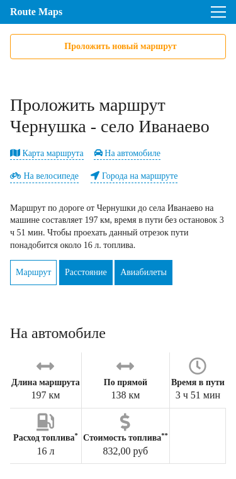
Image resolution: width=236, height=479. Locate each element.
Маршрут (33, 272)
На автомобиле (127, 153)
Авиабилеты (143, 272)
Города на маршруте (134, 176)
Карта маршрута (47, 153)
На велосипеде (44, 176)
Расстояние (86, 272)
